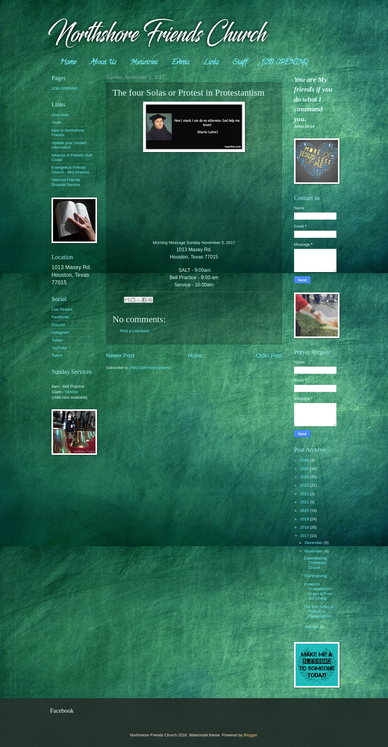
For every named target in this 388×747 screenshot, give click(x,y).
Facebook (60, 317)
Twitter (57, 340)
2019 (305, 519)
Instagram (60, 332)
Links (211, 62)
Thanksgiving (315, 575)
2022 (305, 494)
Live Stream (62, 309)
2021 (305, 502)
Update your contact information (69, 145)
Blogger (250, 735)
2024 (305, 477)
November (314, 551)
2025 (305, 468)
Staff (240, 62)
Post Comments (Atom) (150, 367)
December (314, 542)
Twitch (57, 355)
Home (68, 62)
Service (71, 392)
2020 (305, 510)
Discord (58, 325)
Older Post (269, 356)
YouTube (59, 348)
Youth (56, 122)
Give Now (60, 115)
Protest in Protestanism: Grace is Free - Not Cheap (319, 591)
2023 (305, 485)
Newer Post (120, 356)
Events (180, 62)
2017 (305, 535)
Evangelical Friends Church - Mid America (70, 169)
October (312, 626)
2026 (305, 460)
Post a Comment (134, 331)
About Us (103, 62)
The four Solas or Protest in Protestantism (319, 611)
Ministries (143, 62)
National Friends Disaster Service (66, 182)
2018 (305, 527)
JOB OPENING (284, 62)
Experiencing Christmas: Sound (315, 563)
